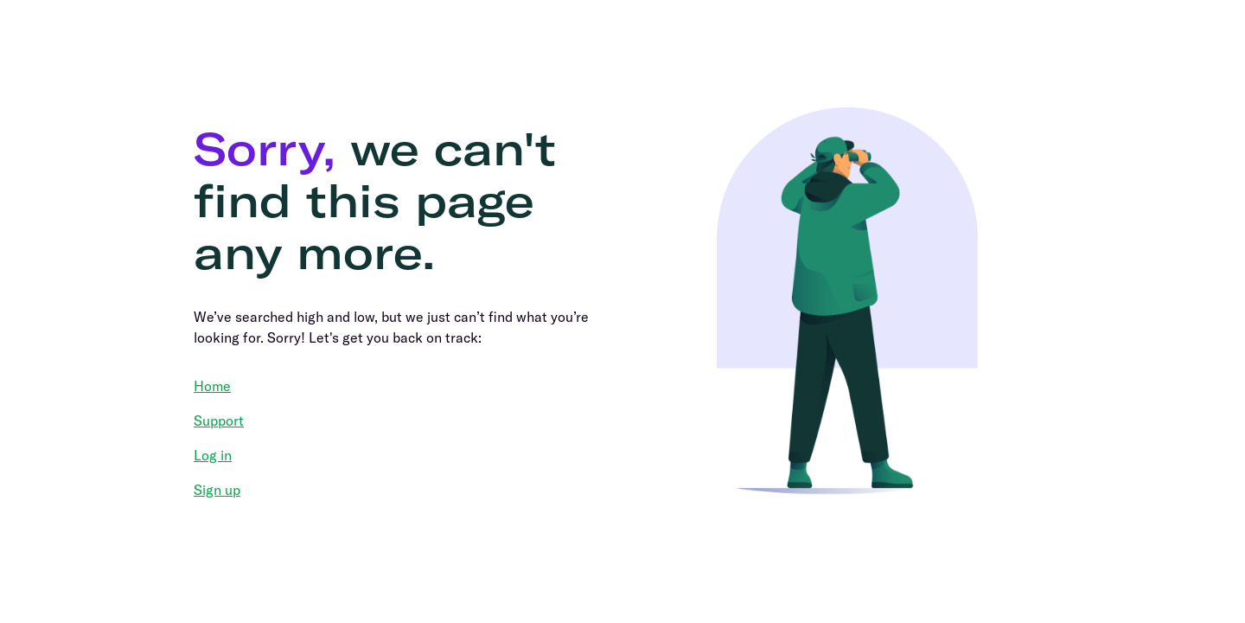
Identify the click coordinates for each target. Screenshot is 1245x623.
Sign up (217, 489)
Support (219, 420)
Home (212, 386)
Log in (213, 455)
